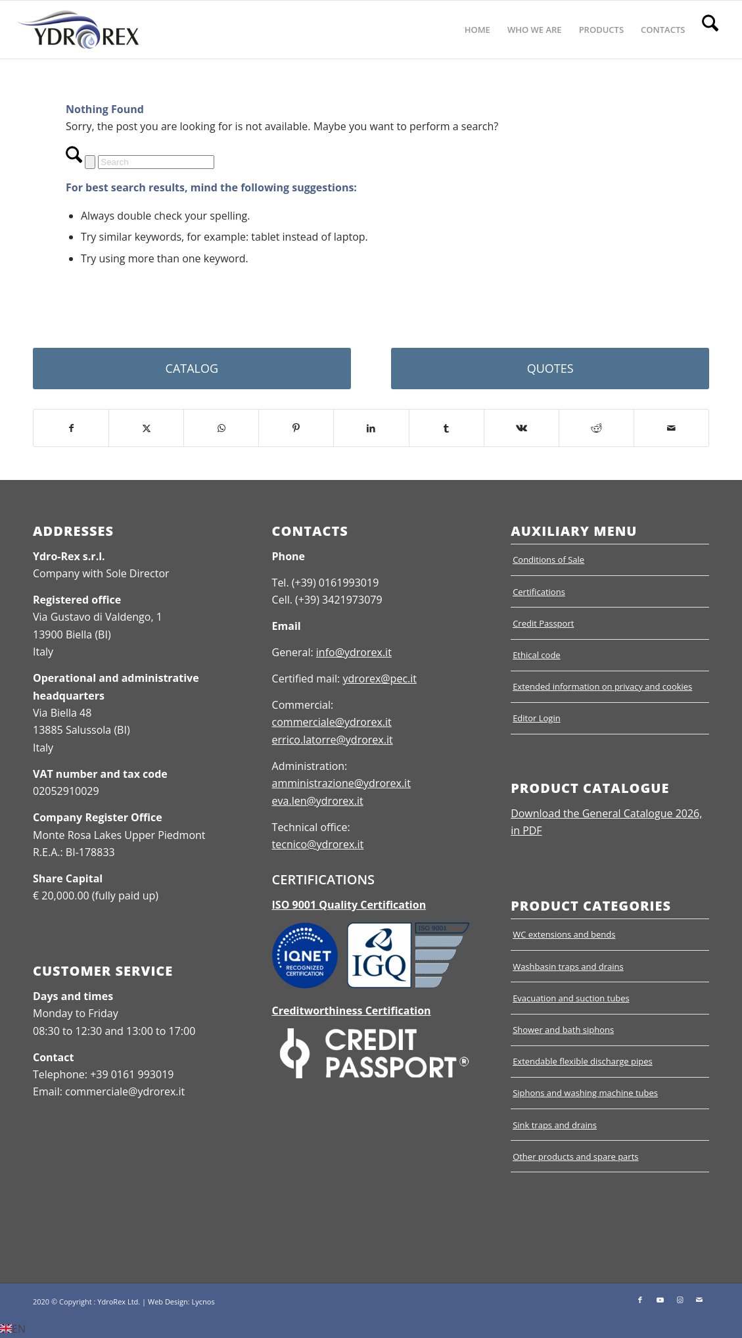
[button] (371, 1328)
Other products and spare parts (575, 1156)
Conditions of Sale (548, 559)
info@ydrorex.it (354, 652)
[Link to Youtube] (660, 1300)
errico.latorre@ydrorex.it (332, 739)
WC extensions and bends (564, 934)
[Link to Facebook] (640, 1300)
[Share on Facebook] (71, 428)
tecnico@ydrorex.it (318, 844)
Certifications (539, 592)
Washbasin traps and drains (568, 966)
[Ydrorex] (78, 30)
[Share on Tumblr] (446, 428)
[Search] (710, 30)
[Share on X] (146, 428)
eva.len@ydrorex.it (317, 801)
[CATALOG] (192, 368)
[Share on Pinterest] (296, 428)
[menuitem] (477, 30)
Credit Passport (543, 623)
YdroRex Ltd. (118, 1301)
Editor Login (537, 718)
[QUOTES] (550, 368)
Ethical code (537, 655)
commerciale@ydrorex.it (332, 722)
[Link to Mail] (699, 1300)
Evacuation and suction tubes (571, 998)
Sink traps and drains (555, 1125)
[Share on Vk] (521, 428)
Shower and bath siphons (563, 1030)
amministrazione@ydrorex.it (341, 783)
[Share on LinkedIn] (371, 428)
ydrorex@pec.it (379, 678)
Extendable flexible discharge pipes (583, 1061)
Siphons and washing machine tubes (585, 1093)
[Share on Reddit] (596, 428)
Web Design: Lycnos (181, 1301)
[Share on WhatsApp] (221, 428)
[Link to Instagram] (679, 1300)
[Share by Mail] (671, 428)
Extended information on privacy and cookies (602, 686)
